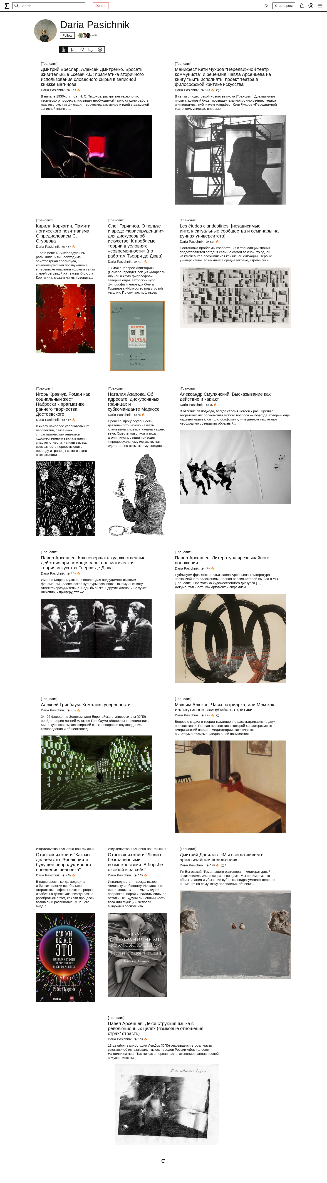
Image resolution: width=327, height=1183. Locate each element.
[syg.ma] (7, 6)
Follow (67, 35)
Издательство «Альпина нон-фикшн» (65, 849)
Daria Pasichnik (52, 90)
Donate (100, 6)
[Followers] (87, 35)
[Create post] (284, 6)
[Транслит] (49, 63)
